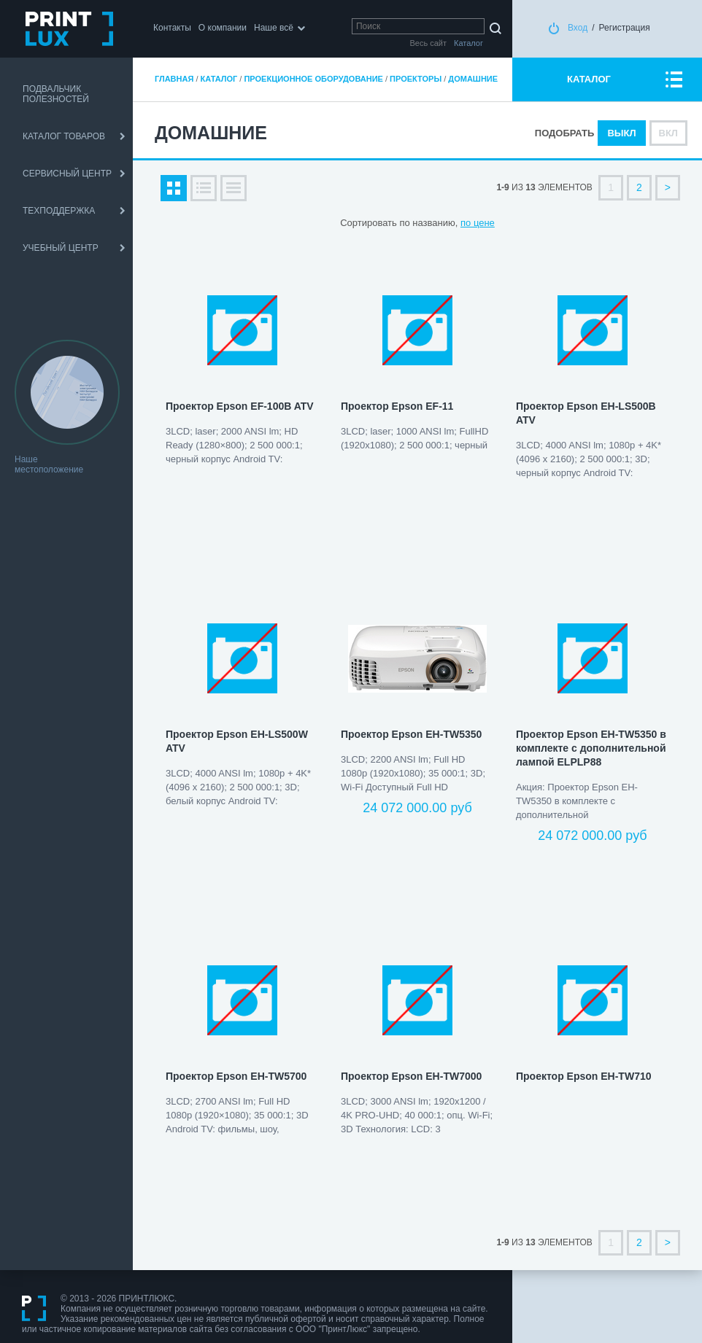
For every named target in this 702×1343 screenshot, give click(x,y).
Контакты (172, 28)
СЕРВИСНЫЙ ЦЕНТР (67, 173)
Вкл (668, 133)
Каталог (219, 78)
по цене (477, 222)
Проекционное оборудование (313, 78)
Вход (577, 28)
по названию (427, 222)
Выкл (621, 133)
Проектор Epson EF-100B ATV (240, 406)
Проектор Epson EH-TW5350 (411, 734)
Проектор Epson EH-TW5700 (236, 1076)
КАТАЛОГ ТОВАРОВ (64, 136)
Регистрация (624, 28)
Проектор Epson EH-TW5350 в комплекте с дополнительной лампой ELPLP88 (591, 748)
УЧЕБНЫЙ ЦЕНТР (61, 248)
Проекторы (415, 78)
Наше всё (273, 28)
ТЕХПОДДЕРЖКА (59, 211)
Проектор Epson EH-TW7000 (411, 1076)
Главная (174, 78)
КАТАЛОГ (589, 79)
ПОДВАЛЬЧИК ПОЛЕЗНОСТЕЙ (56, 94)
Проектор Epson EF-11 (397, 406)
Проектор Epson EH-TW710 (584, 1076)
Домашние (473, 78)
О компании (222, 28)
